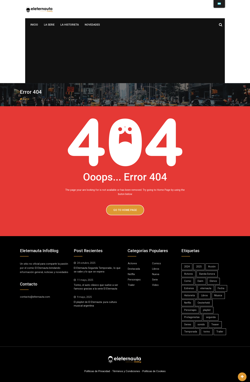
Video (155, 285)
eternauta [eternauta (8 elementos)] (206, 288)
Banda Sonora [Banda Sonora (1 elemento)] (207, 273)
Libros (155, 268)
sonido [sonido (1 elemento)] (201, 324)
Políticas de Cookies (154, 371)
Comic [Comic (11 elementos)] (187, 281)
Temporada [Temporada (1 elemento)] (190, 331)
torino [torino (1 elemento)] (207, 331)
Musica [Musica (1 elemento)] (218, 295)
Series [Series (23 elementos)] (187, 324)
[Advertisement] (125, 57)
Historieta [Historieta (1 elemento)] (189, 295)
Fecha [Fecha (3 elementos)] (221, 288)
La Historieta (69, 24)
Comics (156, 263)
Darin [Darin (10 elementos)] (200, 281)
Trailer (131, 285)
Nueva (155, 274)
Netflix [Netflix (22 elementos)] (187, 302)
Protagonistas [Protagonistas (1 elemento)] (192, 317)
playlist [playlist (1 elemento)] (207, 310)
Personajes (134, 279)
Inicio (34, 24)
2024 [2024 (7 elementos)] (187, 266)
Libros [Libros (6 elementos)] (204, 295)
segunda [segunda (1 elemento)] (211, 317)
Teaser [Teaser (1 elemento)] (215, 324)
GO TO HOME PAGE (125, 210)
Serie (155, 279)
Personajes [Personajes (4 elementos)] (190, 310)
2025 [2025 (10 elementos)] (199, 266)
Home (24, 99)
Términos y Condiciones (126, 371)
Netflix (131, 274)
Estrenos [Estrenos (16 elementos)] (189, 288)
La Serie (49, 24)
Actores (132, 263)
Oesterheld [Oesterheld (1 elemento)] (204, 302)
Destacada (134, 268)
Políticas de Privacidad (97, 371)
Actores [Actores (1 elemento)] (188, 273)
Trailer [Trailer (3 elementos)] (220, 331)
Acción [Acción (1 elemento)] (212, 266)
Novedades (92, 24)
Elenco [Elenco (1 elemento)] (213, 281)
